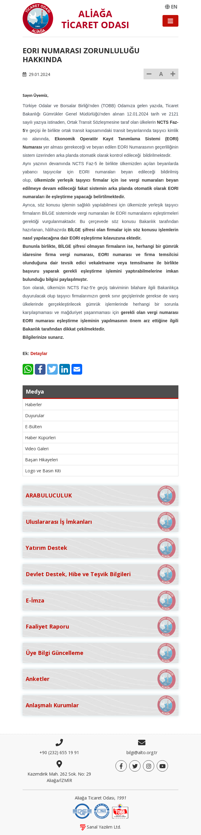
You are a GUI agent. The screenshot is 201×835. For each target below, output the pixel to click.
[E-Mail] (76, 369)
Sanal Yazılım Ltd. (100, 827)
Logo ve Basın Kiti (43, 471)
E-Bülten (33, 426)
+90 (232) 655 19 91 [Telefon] (59, 752)
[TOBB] (120, 810)
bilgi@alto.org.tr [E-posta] (141, 752)
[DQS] (82, 810)
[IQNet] (101, 810)
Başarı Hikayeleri (41, 460)
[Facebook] (40, 369)
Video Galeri (37, 449)
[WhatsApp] (28, 369)
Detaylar (39, 353)
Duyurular (34, 415)
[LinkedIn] (64, 369)
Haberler (33, 404)
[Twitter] (52, 369)
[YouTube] (162, 766)
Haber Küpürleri (40, 437)
